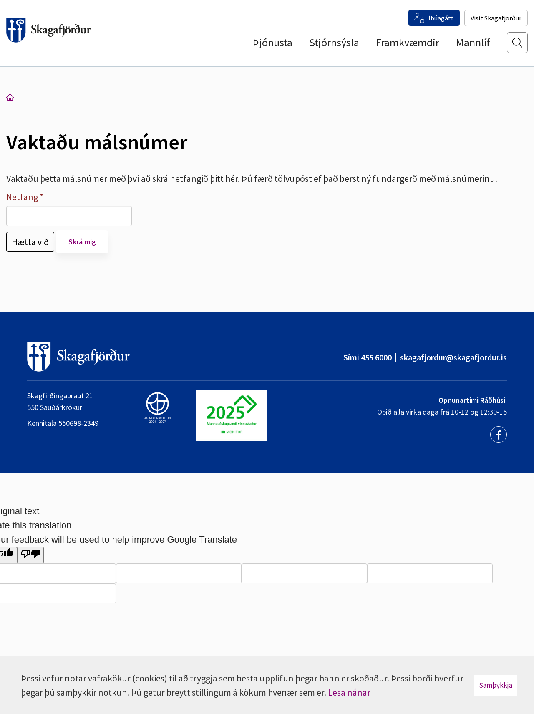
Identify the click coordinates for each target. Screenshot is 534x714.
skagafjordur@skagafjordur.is (453, 357)
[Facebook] (498, 434)
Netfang (22, 197)
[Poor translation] (30, 555)
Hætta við (30, 242)
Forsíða (10, 97)
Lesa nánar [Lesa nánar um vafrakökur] (349, 692)
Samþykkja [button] (495, 685)
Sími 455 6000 (367, 357)
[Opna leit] (517, 46)
